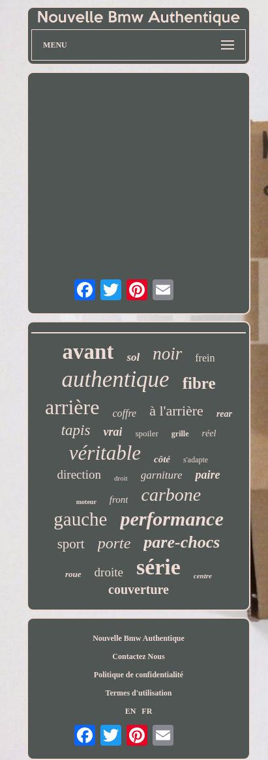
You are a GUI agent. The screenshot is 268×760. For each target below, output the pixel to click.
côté (162, 459)
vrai (112, 431)
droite (109, 572)
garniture (162, 475)
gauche (80, 519)
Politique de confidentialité (138, 674)
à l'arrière (176, 410)
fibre (199, 383)
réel (209, 433)
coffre (124, 413)
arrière (72, 407)
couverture (138, 589)
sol (133, 357)
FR (146, 711)
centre (203, 576)
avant (88, 351)
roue (73, 574)
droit (121, 478)
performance (171, 518)
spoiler (146, 433)
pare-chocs (181, 542)
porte (114, 543)
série (158, 567)
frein (205, 357)
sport (71, 544)
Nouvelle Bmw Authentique (139, 638)
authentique (115, 379)
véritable (105, 453)
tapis (76, 430)
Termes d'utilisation (139, 692)
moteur (86, 501)
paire (207, 474)
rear (224, 414)
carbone (171, 495)
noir (167, 353)
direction (79, 474)
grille (180, 433)
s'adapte (195, 459)
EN (130, 711)
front (119, 499)
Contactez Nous (138, 656)
